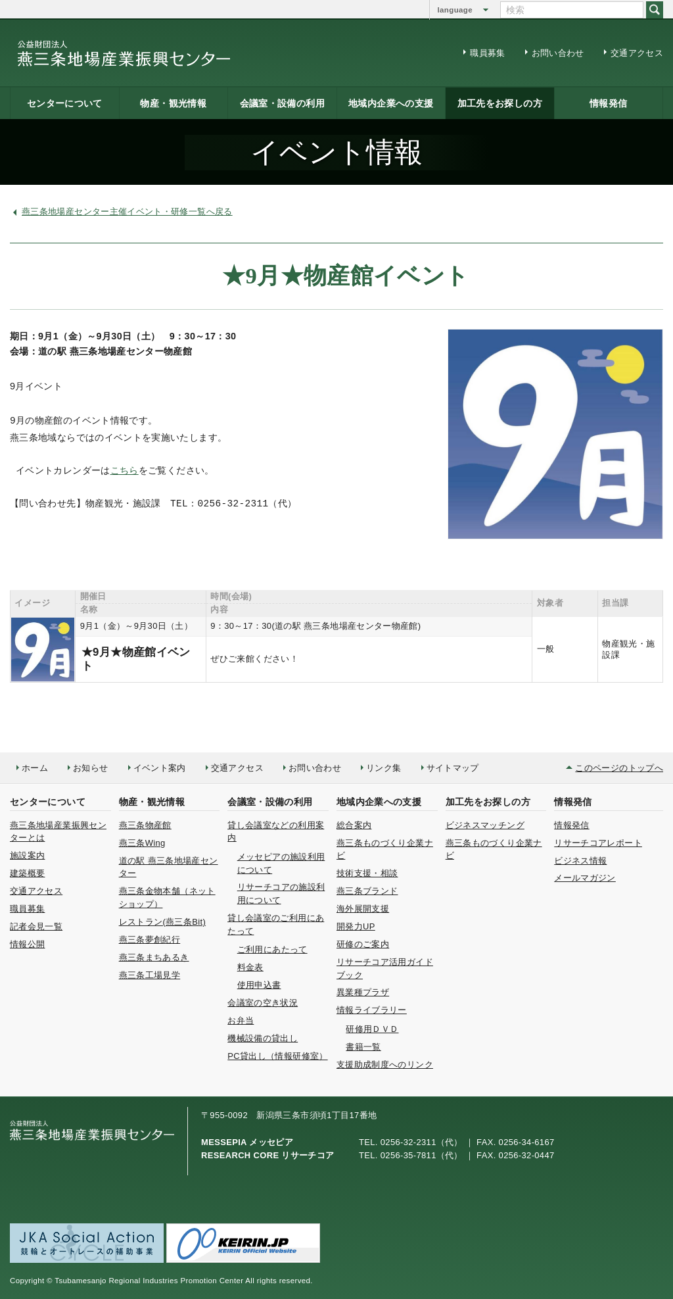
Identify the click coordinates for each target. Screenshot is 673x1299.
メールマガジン (585, 878)
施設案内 (27, 855)
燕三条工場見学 (150, 975)
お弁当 (240, 1020)
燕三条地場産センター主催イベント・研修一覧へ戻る (127, 211)
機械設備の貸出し (262, 1038)
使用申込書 (259, 985)
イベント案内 (159, 768)
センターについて (65, 103)
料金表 (250, 967)
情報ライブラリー (371, 1010)
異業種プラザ (362, 992)
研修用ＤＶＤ (372, 1029)
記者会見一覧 (36, 926)
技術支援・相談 (367, 873)
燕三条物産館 (145, 825)
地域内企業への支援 (390, 103)
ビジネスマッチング (485, 825)
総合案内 (353, 825)
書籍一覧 (363, 1047)
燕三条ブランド (367, 891)
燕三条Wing (142, 843)
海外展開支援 (362, 909)
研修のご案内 (362, 944)
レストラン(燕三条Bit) (162, 922)
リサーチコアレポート (598, 843)
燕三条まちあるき (154, 957)
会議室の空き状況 (262, 1003)
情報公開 (27, 944)
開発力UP (355, 926)
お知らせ (90, 768)
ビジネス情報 (580, 861)
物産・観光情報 (173, 103)
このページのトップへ (619, 768)
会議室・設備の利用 (282, 103)
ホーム (35, 768)
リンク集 (383, 768)
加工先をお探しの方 (499, 103)
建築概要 (27, 873)
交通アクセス (637, 53)
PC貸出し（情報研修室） (277, 1056)
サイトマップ (453, 768)
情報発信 (608, 103)
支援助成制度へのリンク (384, 1064)
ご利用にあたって (272, 949)
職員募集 (487, 53)
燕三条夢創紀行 (150, 939)
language (455, 10)
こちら (124, 471)
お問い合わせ (558, 53)
